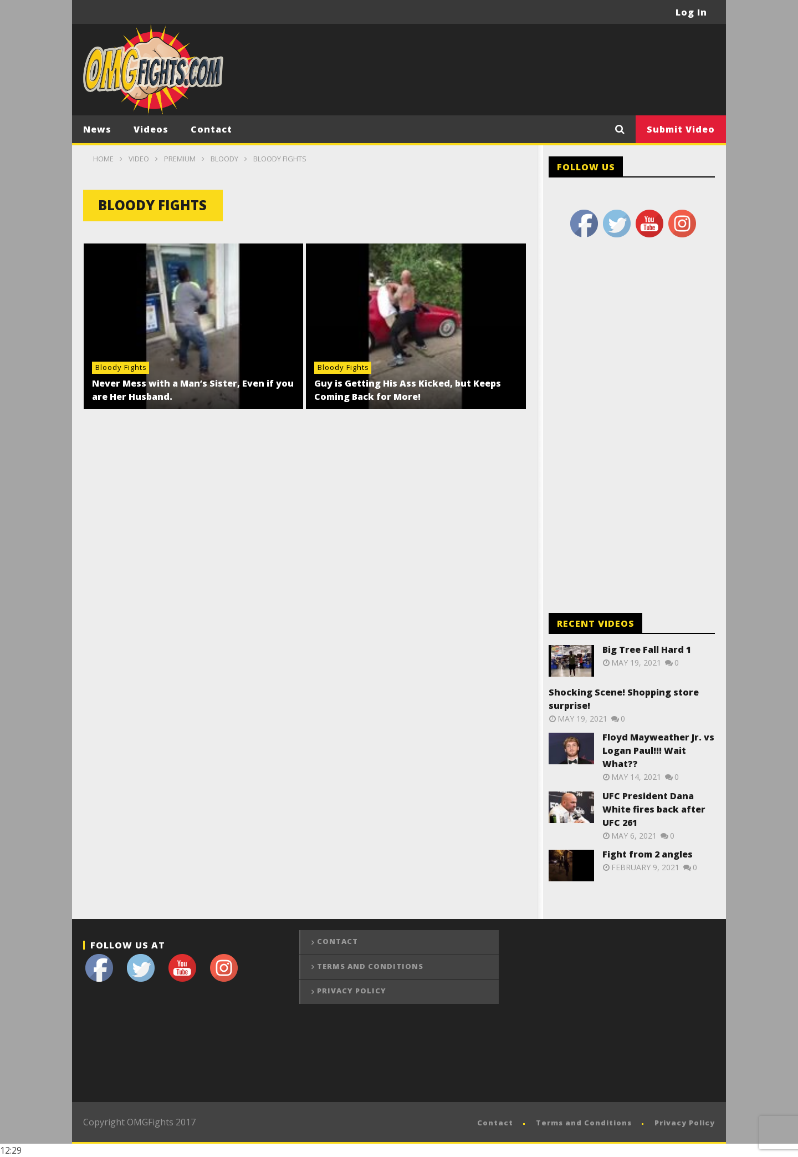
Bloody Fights (121, 367)
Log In (691, 12)
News (97, 129)
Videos (151, 129)
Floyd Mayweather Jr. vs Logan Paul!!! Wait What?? (658, 750)
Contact (211, 129)
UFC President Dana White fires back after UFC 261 (653, 809)
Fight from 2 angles (647, 854)
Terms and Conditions (370, 966)
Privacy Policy (351, 991)
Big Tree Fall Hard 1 (646, 649)
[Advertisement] (513, 68)
